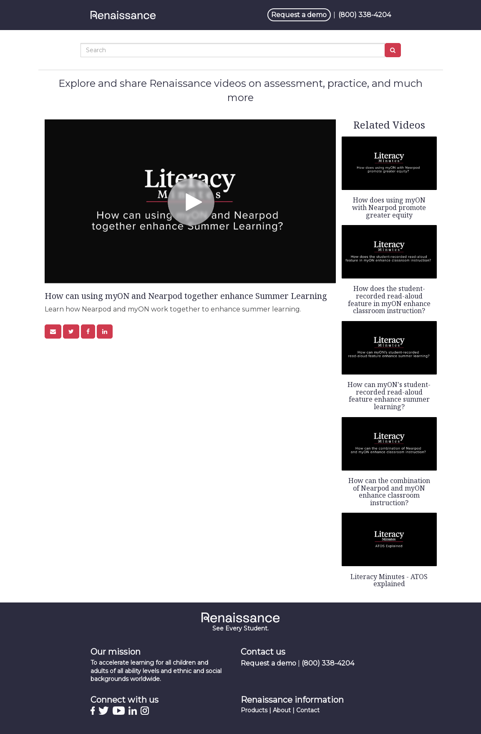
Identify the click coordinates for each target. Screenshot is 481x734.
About (282, 710)
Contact (308, 710)
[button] (53, 331)
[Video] (190, 201)
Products (254, 710)
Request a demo (299, 15)
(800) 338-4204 (364, 15)
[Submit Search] (393, 50)
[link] (71, 331)
